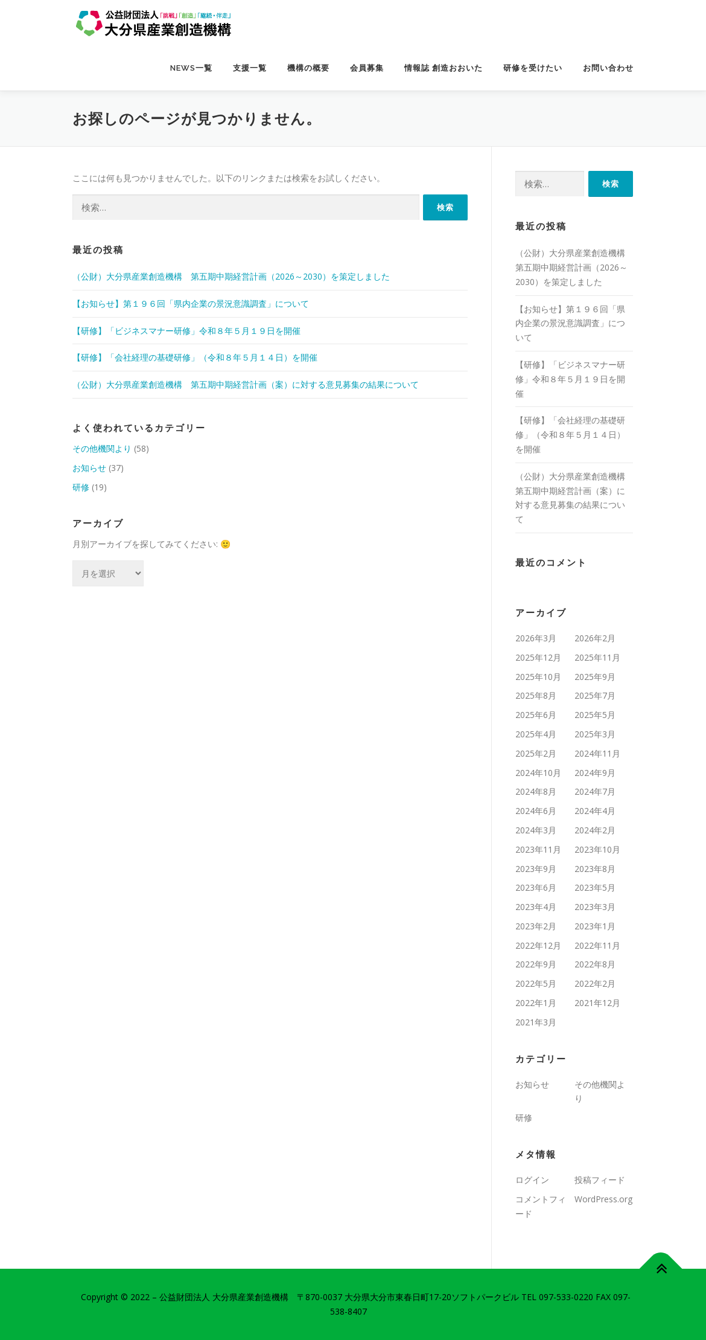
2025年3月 (594, 734)
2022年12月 (538, 945)
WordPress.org (603, 1199)
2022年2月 (594, 983)
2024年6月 (535, 810)
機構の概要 (308, 67)
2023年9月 (535, 868)
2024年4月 (594, 810)
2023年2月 (535, 926)
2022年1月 (535, 1002)
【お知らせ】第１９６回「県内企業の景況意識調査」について (190, 303)
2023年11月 (538, 849)
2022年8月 (594, 964)
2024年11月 (597, 753)
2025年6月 (535, 714)
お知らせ (89, 467)
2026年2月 (594, 638)
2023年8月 (594, 868)
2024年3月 (535, 830)
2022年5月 (535, 983)
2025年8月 (535, 695)
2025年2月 (535, 753)
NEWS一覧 (191, 67)
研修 (80, 487)
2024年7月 (594, 791)
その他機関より (102, 448)
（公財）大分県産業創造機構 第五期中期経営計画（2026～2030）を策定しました (231, 276)
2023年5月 (594, 887)
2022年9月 (535, 964)
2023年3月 (594, 906)
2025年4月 (535, 734)
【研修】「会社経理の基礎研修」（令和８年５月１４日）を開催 (194, 357)
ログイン (532, 1179)
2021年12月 (597, 1002)
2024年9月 (594, 772)
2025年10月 (538, 676)
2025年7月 (594, 695)
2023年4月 (535, 906)
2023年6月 (535, 887)
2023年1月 (594, 926)
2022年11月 (597, 945)
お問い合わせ (608, 67)
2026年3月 (535, 638)
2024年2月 (594, 830)
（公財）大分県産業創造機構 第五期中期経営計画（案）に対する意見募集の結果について (245, 384)
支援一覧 (250, 67)
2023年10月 (597, 849)
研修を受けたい (532, 67)
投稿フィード (599, 1179)
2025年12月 (538, 657)
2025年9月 (594, 676)
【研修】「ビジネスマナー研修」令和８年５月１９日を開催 (186, 330)
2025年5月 (594, 714)
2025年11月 (597, 657)
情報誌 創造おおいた (443, 67)
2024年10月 (538, 772)
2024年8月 (535, 791)
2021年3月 (535, 1022)
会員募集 (367, 67)
